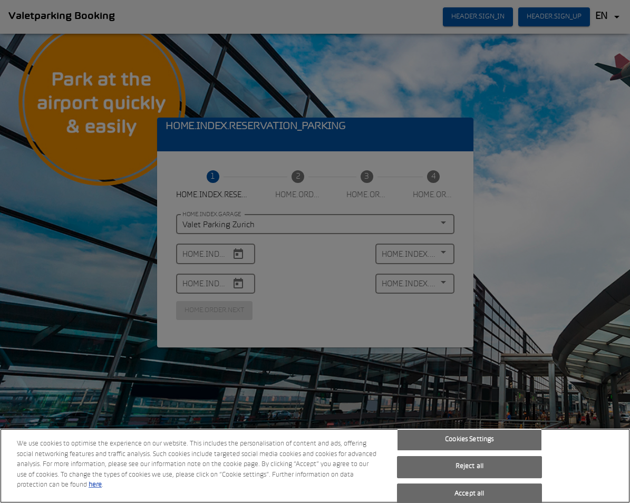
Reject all (469, 467)
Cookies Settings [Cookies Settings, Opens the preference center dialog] (469, 440)
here (95, 485)
